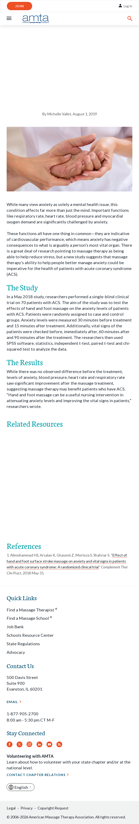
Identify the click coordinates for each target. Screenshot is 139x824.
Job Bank (15, 626)
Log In (127, 6)
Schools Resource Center (30, 635)
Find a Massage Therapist (32, 609)
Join (19, 6)
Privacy (27, 808)
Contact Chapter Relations (36, 775)
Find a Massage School (29, 618)
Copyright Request (53, 808)
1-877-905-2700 (22, 713)
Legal (11, 808)
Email (12, 702)
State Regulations (23, 643)
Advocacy (16, 652)
